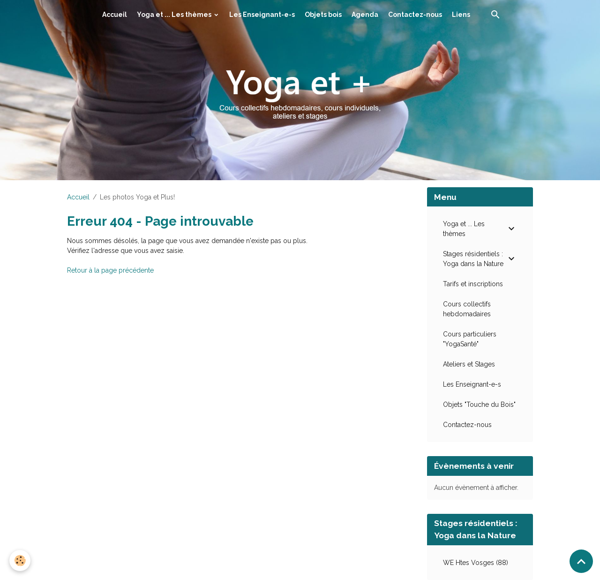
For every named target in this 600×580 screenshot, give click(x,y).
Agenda (365, 14)
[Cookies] (19, 560)
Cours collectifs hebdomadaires (467, 309)
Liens (461, 14)
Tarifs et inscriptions (473, 284)
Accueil (114, 14)
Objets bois (323, 14)
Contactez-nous (415, 14)
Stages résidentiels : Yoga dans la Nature (473, 258)
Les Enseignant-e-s (262, 14)
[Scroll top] (581, 561)
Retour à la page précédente (110, 270)
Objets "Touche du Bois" (479, 404)
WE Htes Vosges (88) (475, 562)
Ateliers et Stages (469, 364)
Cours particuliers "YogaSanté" (469, 339)
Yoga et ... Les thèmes (175, 14)
